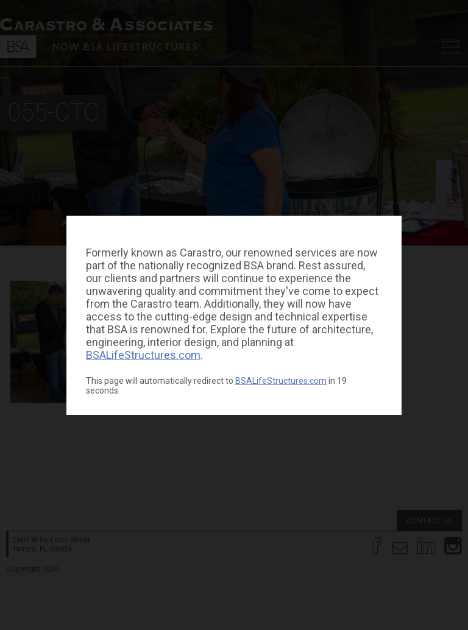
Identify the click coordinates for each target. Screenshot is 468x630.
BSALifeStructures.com (143, 355)
